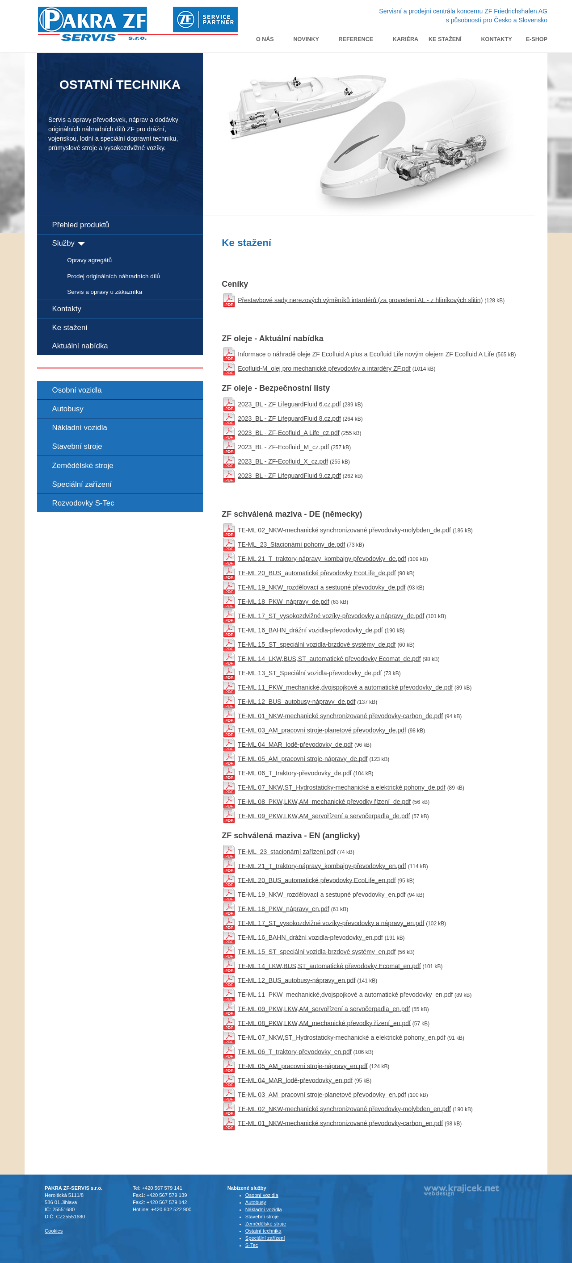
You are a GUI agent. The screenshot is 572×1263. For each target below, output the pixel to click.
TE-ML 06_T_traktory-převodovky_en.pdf (295, 1051)
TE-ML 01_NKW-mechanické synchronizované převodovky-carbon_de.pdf (340, 715)
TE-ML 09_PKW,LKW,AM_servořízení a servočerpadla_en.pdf (324, 1008)
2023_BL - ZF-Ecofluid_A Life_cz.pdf (289, 432)
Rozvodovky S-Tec (83, 503)
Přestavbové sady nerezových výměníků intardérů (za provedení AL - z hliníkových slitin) (360, 299)
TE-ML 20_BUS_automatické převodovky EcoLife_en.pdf (317, 879)
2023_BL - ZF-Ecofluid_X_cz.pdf (283, 461)
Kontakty (496, 39)
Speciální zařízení (82, 484)
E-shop (536, 39)
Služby (68, 243)
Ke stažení (445, 39)
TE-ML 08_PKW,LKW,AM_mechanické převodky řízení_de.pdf (324, 801)
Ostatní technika (263, 1231)
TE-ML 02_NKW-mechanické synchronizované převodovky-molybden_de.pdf (344, 530)
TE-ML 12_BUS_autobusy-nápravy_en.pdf (296, 979)
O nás (265, 39)
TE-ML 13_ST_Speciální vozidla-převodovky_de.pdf (310, 673)
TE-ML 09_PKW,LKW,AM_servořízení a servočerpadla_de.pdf (324, 816)
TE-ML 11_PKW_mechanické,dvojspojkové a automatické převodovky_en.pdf (345, 994)
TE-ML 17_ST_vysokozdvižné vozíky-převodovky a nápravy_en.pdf (331, 922)
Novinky (306, 39)
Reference (356, 39)
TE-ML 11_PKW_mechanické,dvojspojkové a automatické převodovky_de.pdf (345, 687)
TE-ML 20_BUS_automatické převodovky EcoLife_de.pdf (317, 573)
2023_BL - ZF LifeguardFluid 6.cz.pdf (289, 404)
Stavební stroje (77, 446)
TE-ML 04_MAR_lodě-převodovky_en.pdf (295, 1079)
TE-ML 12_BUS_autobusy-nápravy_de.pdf (296, 701)
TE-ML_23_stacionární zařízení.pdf (287, 851)
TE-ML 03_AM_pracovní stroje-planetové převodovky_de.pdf (322, 730)
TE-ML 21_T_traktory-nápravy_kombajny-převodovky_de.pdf (322, 558)
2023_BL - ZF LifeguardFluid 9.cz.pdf (289, 475)
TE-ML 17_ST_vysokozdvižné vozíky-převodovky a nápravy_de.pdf (331, 615)
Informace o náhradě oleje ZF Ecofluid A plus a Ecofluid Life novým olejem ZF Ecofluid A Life (366, 354)
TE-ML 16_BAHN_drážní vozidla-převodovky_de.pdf (310, 630)
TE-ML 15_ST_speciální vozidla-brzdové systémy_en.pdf (317, 951)
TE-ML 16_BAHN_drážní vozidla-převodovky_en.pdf (310, 937)
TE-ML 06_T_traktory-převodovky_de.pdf (295, 773)
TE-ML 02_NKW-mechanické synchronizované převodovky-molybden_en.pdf (344, 1108)
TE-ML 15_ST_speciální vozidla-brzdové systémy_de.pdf (317, 644)
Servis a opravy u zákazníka (104, 292)
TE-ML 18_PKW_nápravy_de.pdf (283, 601)
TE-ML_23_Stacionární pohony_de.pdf (291, 544)
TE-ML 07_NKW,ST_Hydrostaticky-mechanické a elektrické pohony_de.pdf (342, 787)
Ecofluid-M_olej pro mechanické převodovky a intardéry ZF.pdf (324, 368)
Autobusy (68, 409)
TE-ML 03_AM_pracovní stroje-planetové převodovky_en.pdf (322, 1094)
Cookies (54, 1231)
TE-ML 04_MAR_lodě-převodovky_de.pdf (295, 744)
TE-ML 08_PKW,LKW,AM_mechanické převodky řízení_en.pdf (324, 1022)
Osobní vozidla (77, 390)
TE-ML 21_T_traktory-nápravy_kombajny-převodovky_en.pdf (322, 865)
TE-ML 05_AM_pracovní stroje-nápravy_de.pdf (303, 758)
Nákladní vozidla (79, 427)
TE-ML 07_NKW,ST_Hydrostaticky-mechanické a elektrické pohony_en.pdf (342, 1037)
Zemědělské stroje (83, 465)
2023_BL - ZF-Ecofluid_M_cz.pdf (283, 447)
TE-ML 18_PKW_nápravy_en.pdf (283, 908)
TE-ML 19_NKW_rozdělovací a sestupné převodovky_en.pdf (321, 894)
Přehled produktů (80, 225)
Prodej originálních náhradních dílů (113, 276)
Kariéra (405, 39)
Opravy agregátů (89, 260)
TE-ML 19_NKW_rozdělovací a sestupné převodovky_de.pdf (321, 587)
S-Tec (251, 1245)
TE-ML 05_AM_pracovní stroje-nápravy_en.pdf (303, 1065)
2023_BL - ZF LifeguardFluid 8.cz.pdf (289, 418)
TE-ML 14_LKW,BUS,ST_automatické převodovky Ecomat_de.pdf (329, 658)
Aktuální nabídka (80, 346)
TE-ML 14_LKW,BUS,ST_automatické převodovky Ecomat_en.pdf (329, 965)
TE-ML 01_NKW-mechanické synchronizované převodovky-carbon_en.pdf (340, 1122)
